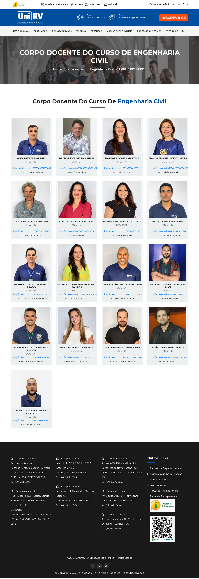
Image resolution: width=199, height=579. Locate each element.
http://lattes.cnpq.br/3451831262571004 (31, 295)
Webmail (108, 4)
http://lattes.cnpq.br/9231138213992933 (122, 232)
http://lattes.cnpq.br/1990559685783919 (122, 169)
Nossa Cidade (156, 480)
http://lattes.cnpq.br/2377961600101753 (31, 422)
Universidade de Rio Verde (92, 573)
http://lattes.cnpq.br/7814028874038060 (169, 169)
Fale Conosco (91, 4)
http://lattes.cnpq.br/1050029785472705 (169, 295)
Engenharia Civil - (118, 70)
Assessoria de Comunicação (164, 475)
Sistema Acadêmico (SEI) (163, 4)
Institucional (21, 31)
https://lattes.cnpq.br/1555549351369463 (32, 169)
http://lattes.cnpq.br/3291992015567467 (31, 232)
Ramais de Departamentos (164, 469)
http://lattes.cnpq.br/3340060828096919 (78, 232)
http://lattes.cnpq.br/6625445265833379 (123, 358)
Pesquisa (82, 31)
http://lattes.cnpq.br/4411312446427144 (168, 232)
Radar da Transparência (162, 497)
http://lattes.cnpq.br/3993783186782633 (78, 295)
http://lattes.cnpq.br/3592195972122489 (123, 295)
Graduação (41, 31)
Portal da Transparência (54, 4)
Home (59, 70)
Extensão (97, 31)
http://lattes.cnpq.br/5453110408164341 (31, 358)
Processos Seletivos (150, 31)
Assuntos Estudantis (120, 31)
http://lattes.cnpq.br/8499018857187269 (168, 358)
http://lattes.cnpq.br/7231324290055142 (78, 358)
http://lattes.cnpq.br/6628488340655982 (78, 169)
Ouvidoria (75, 4)
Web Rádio (172, 31)
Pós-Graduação (62, 31)
